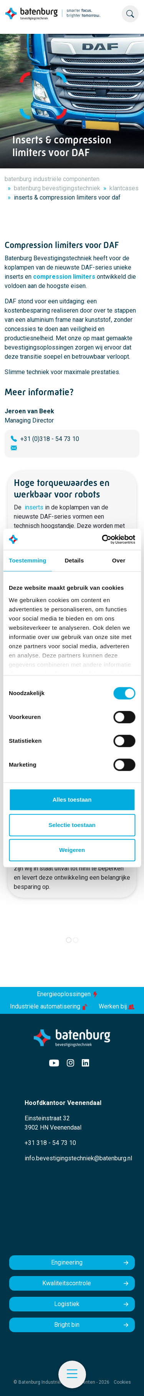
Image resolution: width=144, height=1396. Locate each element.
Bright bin (66, 1324)
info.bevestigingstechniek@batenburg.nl (78, 1158)
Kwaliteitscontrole (66, 1283)
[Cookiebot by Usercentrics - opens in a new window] (102, 539)
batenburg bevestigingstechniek (57, 188)
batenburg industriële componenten (52, 179)
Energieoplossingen (67, 994)
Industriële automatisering (49, 1006)
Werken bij (116, 1006)
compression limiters (64, 276)
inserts (34, 507)
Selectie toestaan (72, 825)
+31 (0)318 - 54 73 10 (49, 439)
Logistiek (66, 1304)
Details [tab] (74, 560)
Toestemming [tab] (27, 560)
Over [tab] (119, 560)
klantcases (124, 188)
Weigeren (72, 850)
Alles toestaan (72, 799)
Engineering (67, 1262)
